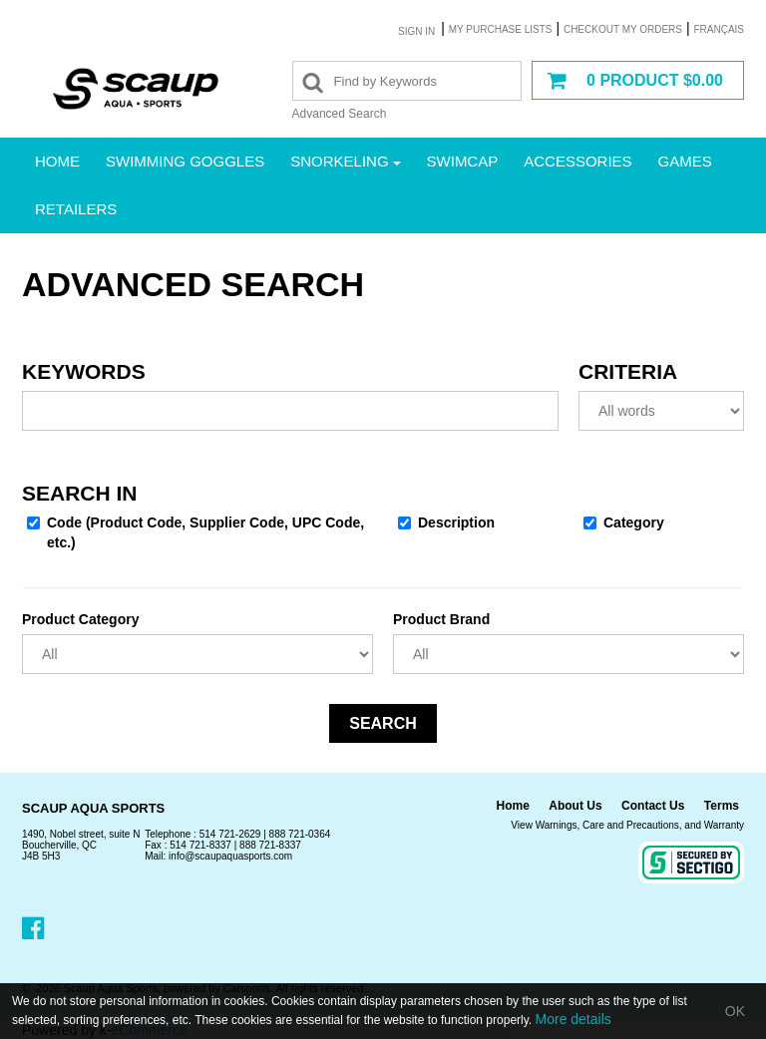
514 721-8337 (200, 845)
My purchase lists (501, 29)
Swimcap (463, 161)
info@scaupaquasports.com (230, 856)
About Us (575, 806)
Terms (721, 806)
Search (383, 723)
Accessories (577, 161)
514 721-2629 (230, 834)
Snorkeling (345, 161)
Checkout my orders (623, 29)
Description (446, 522)
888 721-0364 (300, 834)
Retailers (76, 208)
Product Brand (441, 619)
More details (573, 1019)
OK (735, 1011)
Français (718, 29)
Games (685, 161)
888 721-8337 (270, 845)
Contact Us (652, 806)
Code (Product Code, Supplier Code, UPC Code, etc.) (195, 532)
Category (623, 522)
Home (57, 161)
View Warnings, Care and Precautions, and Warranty (627, 825)
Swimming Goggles (185, 161)
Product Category (80, 619)
